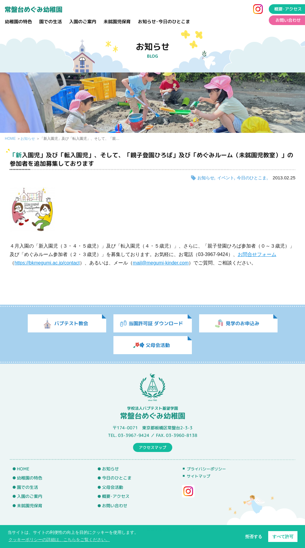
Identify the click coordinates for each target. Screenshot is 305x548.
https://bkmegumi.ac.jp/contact (47, 262)
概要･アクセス (115, 496)
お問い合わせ (114, 506)
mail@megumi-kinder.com (161, 262)
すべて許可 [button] (283, 536)
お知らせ (28, 138)
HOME (10, 138)
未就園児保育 (117, 21)
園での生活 (50, 21)
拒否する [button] (253, 536)
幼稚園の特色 (18, 21)
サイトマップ (198, 476)
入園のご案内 (82, 21)
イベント (225, 177)
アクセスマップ (152, 447)
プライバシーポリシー (206, 469)
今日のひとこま (251, 177)
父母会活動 (112, 487)
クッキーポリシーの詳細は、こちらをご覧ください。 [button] (59, 539)
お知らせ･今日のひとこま (164, 21)
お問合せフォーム (257, 254)
